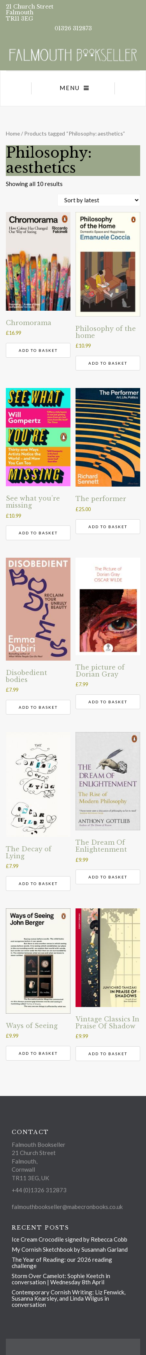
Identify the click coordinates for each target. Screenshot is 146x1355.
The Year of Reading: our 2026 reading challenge (62, 1262)
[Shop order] (98, 200)
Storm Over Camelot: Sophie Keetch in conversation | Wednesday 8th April (61, 1278)
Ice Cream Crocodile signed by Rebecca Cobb (69, 1239)
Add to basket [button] (38, 350)
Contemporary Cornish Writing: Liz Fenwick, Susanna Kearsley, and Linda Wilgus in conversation (68, 1298)
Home (13, 133)
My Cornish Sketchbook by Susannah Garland (70, 1249)
